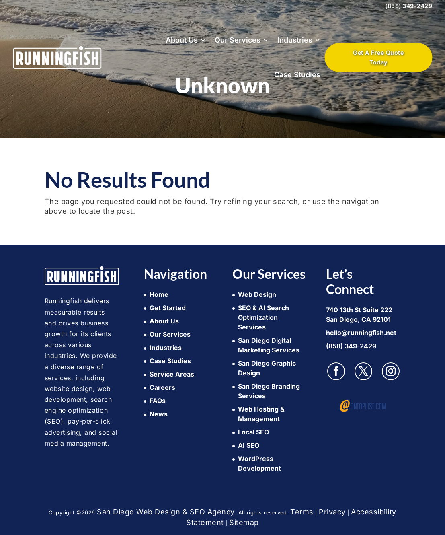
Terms (302, 512)
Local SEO (253, 432)
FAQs (158, 401)
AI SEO (248, 445)
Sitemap (244, 522)
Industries (294, 40)
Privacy (332, 512)
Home (159, 294)
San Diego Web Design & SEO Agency (166, 512)
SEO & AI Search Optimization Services (263, 317)
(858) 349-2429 (408, 5)
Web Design (257, 294)
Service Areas (172, 374)
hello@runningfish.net (361, 333)
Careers (162, 387)
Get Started (168, 308)
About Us (182, 40)
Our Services (237, 40)
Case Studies (297, 74)
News (159, 414)
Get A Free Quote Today (378, 57)
